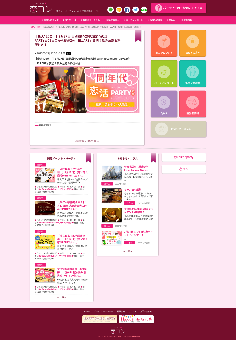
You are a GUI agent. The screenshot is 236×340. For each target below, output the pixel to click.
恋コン (183, 169)
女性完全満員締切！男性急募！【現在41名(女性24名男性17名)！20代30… (72, 272)
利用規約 (121, 311)
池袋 (38, 27)
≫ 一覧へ (61, 297)
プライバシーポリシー (103, 311)
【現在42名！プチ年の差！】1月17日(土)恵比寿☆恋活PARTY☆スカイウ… (72, 172)
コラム (107, 184)
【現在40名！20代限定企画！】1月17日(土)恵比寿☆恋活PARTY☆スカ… (72, 239)
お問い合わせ (146, 311)
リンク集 (132, 311)
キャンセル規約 (132, 189)
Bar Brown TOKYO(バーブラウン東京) (55, 189)
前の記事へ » (93, 141)
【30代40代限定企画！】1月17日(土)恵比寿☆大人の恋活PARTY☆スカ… (72, 205)
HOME (32, 27)
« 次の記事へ (80, 141)
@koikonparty (183, 157)
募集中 (40, 165)
